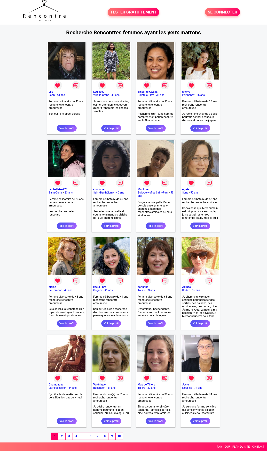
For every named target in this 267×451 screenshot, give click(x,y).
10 (119, 436)
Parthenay (188, 95)
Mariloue (143, 189)
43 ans (61, 95)
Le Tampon (55, 290)
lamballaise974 (58, 189)
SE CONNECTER (222, 12)
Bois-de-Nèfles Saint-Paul (153, 192)
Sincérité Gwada (148, 91)
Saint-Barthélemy (103, 192)
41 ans (115, 95)
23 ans (69, 192)
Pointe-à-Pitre (146, 95)
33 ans (160, 95)
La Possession (57, 387)
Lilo (51, 91)
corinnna (143, 287)
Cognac (98, 290)
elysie (185, 189)
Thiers (141, 387)
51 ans (111, 387)
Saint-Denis (55, 192)
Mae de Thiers (146, 384)
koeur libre (99, 287)
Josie (185, 384)
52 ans (194, 192)
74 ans (198, 387)
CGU (227, 446)
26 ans (201, 95)
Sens (185, 192)
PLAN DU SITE (241, 446)
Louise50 (99, 91)
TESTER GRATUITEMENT (133, 12)
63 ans (151, 290)
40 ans (120, 192)
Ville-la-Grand (101, 95)
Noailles (187, 387)
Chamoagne (56, 384)
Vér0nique (99, 384)
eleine (52, 287)
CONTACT (258, 446)
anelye (186, 91)
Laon (52, 95)
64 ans (72, 387)
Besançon (99, 387)
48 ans (68, 290)
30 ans (151, 387)
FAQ (219, 446)
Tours (141, 290)
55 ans (196, 290)
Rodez (186, 290)
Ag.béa (186, 287)
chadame (99, 189)
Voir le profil (66, 128)
